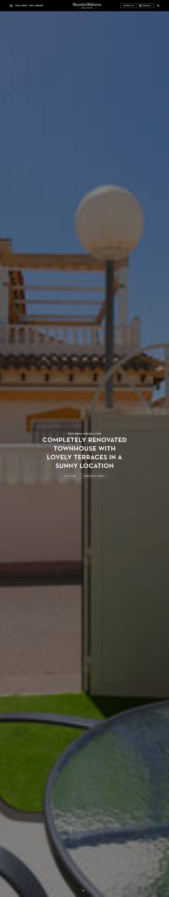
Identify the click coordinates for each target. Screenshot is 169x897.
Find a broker (36, 6)
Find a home (21, 6)
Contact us (128, 6)
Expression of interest (94, 476)
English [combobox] (146, 6)
